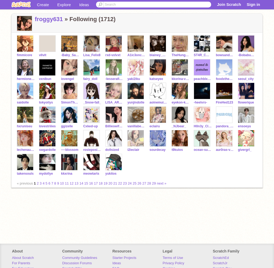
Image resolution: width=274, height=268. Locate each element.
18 (100, 183)
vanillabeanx (136, 126)
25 (134, 183)
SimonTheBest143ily (70, 102)
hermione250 (26, 79)
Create (43, 4)
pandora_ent (225, 126)
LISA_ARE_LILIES (114, 102)
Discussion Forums (77, 263)
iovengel (67, 79)
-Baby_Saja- (70, 55)
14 (81, 183)
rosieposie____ (92, 150)
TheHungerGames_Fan (180, 55)
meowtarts (91, 173)
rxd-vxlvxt (113, 55)
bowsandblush (225, 55)
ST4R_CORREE (203, 55)
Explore (64, 4)
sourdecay (158, 150)
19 (105, 183)
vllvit (42, 55)
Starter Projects (124, 258)
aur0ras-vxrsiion (225, 150)
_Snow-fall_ (92, 102)
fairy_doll (90, 79)
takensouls (25, 173)
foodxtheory (225, 79)
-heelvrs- (200, 102)
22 (120, 183)
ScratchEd (221, 258)
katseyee (156, 79)
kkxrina (66, 173)
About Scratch (23, 258)
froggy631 (49, 19)
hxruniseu (24, 126)
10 (62, 183)
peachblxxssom (203, 79)
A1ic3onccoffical (136, 55)
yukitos (111, 173)
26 (139, 183)
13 (76, 183)
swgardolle (47, 150)
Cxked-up (90, 126)
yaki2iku (133, 79)
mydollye (46, 173)
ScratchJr (220, 263)
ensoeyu (244, 126)
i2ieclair (133, 150)
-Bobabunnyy (247, 55)
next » (161, 183)
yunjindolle (135, 102)
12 (72, 183)
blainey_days (159, 55)
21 (115, 183)
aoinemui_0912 (159, 102)
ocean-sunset (203, 150)
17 (96, 183)
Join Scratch (229, 4)
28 (149, 183)
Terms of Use (173, 258)
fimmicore (24, 55)
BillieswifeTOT (114, 126)
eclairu (155, 126)
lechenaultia (26, 150)
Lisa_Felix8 (92, 55)
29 (154, 183)
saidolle (23, 102)
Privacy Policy (173, 263)
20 (110, 183)
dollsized (112, 150)
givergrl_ (245, 150)
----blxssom (69, 150)
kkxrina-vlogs (180, 79)
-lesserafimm (114, 79)
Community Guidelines (79, 258)
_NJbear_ (179, 126)
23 (125, 183)
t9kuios (177, 150)
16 (91, 183)
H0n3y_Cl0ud (203, 126)
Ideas (84, 4)
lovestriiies (47, 126)
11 (66, 183)
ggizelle (67, 126)
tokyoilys (46, 102)
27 (144, 183)
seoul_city (246, 79)
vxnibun (45, 79)
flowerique (246, 102)
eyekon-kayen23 (180, 102)
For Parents (21, 263)
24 (130, 183)
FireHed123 (224, 102)
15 (86, 183)
